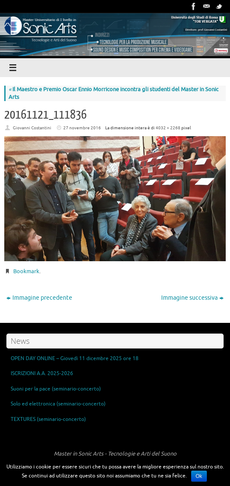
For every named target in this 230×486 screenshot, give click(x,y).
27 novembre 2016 (82, 128)
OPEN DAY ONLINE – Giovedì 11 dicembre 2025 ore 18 (75, 358)
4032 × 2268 (168, 128)
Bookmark (26, 271)
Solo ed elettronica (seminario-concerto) (58, 403)
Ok (199, 476)
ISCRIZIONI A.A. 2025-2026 (42, 373)
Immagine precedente (39, 297)
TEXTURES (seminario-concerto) (48, 419)
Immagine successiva (192, 297)
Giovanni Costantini (32, 128)
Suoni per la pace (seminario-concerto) (56, 388)
